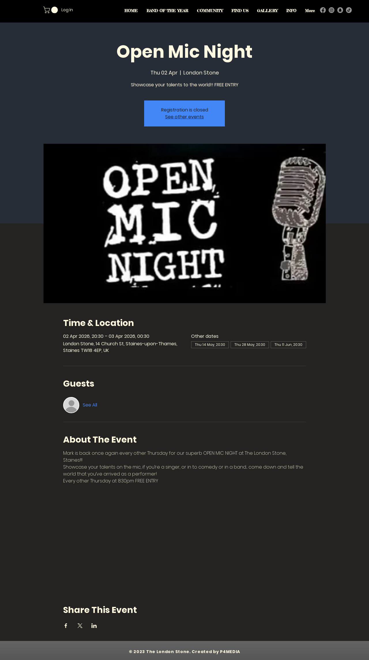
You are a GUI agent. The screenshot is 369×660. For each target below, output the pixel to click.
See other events (184, 116)
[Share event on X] (80, 625)
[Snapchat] (340, 10)
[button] (51, 10)
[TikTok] (349, 10)
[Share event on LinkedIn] (94, 625)
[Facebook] (323, 10)
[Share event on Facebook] (66, 625)
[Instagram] (331, 10)
